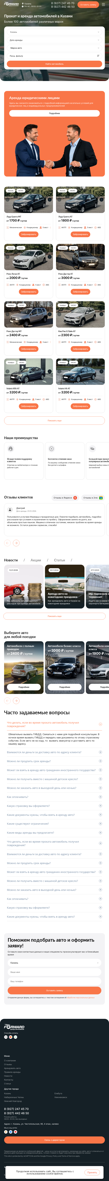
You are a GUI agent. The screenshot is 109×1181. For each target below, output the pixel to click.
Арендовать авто (12, 1068)
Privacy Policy (52, 1156)
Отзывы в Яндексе (65, 498)
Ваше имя (15, 972)
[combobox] (54, 32)
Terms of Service (68, 1156)
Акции (36, 560)
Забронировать (28, 234)
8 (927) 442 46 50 (63, 6)
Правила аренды (12, 1072)
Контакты (8, 1079)
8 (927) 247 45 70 (62, 3)
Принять (92, 1172)
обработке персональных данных (81, 997)
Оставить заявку (88, 4)
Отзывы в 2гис (93, 498)
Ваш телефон (17, 981)
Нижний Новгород (13, 1101)
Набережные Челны (14, 1097)
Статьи (59, 560)
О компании (10, 1060)
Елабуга (58, 1093)
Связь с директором (54, 1140)
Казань (14, 962)
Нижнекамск (60, 1097)
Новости (11, 560)
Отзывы (8, 1064)
